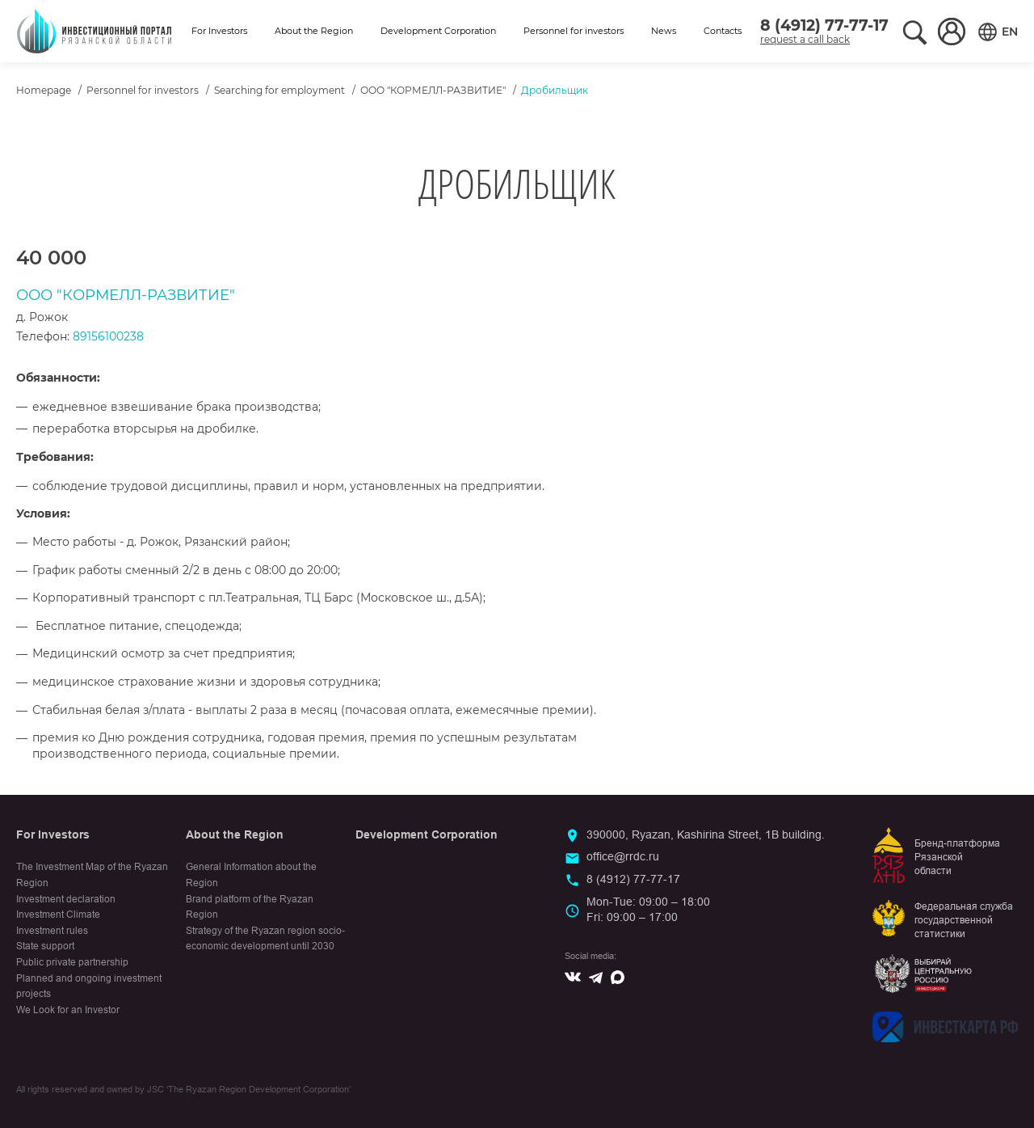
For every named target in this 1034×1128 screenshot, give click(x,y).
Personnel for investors (573, 30)
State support (45, 946)
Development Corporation (438, 30)
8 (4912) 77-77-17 (824, 25)
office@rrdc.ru (622, 856)
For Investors (219, 30)
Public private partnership (72, 962)
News (663, 30)
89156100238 (108, 336)
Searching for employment (279, 90)
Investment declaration (66, 899)
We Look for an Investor (68, 1010)
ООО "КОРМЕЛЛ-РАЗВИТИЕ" (433, 90)
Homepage (43, 90)
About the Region (314, 30)
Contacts (723, 30)
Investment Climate (58, 914)
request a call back (805, 39)
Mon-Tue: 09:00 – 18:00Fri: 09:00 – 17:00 (648, 909)
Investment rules (52, 930)
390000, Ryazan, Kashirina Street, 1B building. (705, 834)
